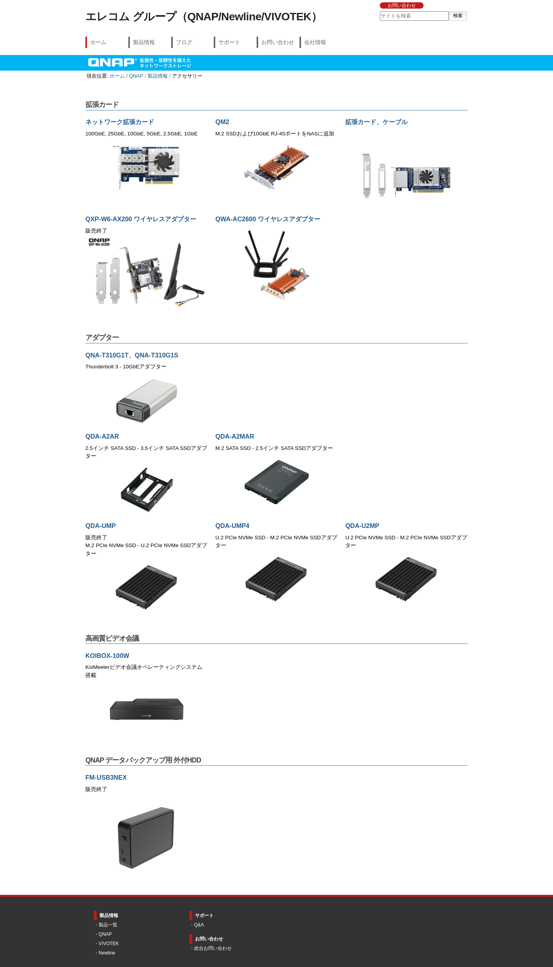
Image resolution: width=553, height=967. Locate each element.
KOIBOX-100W (107, 655)
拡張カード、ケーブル (376, 121)
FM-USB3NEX (106, 777)
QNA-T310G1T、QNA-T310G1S (131, 355)
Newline (107, 953)
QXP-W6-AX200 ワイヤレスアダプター (140, 218)
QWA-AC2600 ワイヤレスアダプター (267, 218)
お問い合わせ (402, 5)
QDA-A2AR (102, 436)
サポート (229, 42)
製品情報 (144, 42)
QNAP (136, 76)
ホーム (98, 42)
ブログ (184, 42)
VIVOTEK (109, 943)
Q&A (199, 925)
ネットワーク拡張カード (119, 121)
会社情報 (315, 42)
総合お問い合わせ (213, 948)
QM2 (222, 121)
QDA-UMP (100, 525)
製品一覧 (108, 925)
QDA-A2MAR (234, 436)
